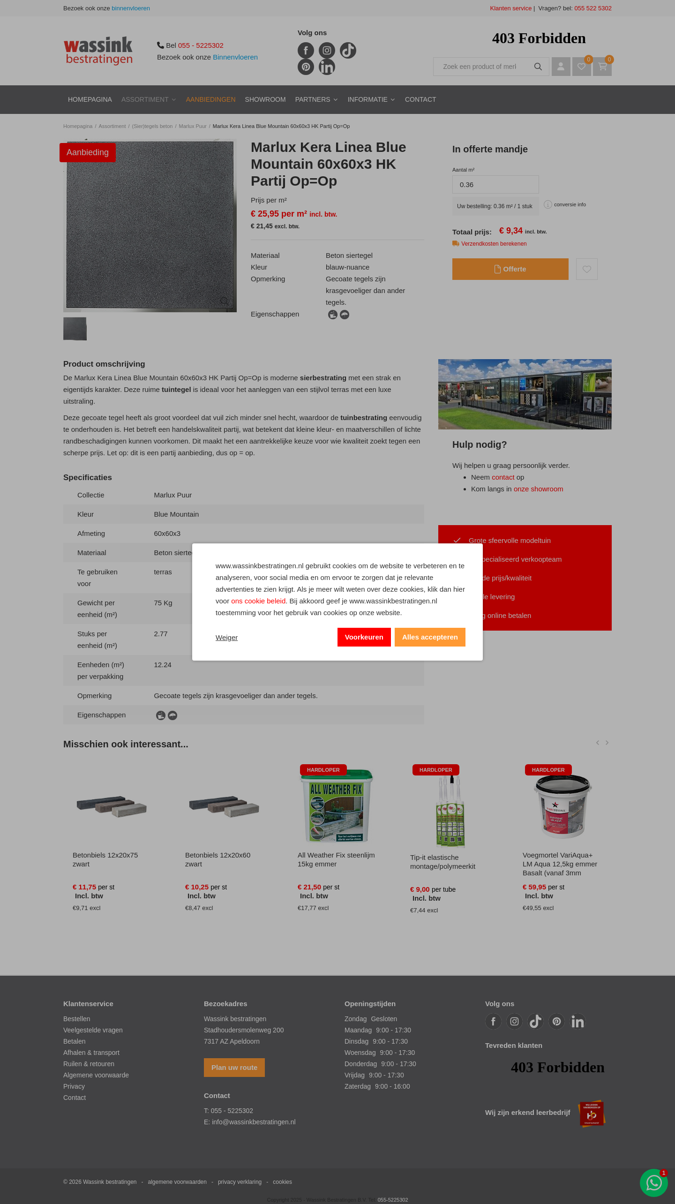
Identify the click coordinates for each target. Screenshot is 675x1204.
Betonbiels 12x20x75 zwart (105, 859)
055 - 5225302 (201, 45)
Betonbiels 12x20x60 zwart (217, 859)
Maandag (358, 1030)
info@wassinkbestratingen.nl (253, 1122)
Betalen (74, 1041)
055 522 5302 (592, 8)
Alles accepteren (430, 637)
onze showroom (538, 489)
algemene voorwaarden (177, 1182)
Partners (312, 99)
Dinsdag (356, 1041)
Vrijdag (355, 1075)
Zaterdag (358, 1086)
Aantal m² (463, 170)
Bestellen (76, 1019)
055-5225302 (393, 1200)
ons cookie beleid (258, 601)
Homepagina (90, 99)
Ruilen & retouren (88, 1064)
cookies (282, 1182)
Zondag (356, 1019)
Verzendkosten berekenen (493, 244)
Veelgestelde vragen (93, 1030)
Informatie (368, 99)
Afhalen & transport (91, 1052)
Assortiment (145, 99)
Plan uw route (234, 1067)
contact (503, 477)
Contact (420, 99)
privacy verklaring (240, 1182)
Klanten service (511, 8)
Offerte (510, 269)
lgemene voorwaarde (98, 1075)
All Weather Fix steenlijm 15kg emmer (336, 859)
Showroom (265, 99)
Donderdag (361, 1064)
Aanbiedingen (211, 99)
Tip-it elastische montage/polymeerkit (442, 861)
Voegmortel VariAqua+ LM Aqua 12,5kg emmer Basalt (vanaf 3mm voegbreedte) (560, 868)
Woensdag (360, 1052)
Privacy (74, 1086)
